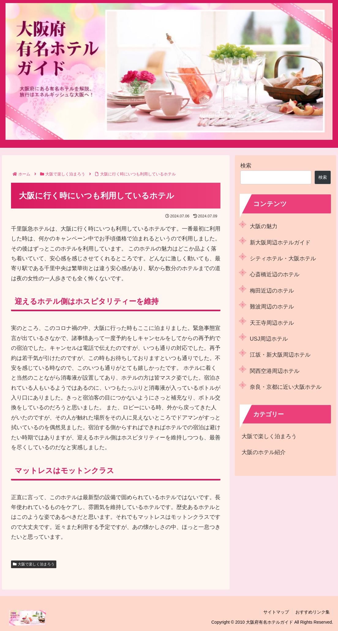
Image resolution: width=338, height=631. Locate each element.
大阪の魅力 (263, 226)
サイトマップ (276, 612)
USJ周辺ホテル (269, 339)
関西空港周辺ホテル (274, 371)
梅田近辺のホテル (272, 291)
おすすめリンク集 (312, 612)
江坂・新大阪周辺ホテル (280, 355)
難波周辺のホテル (272, 307)
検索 (245, 166)
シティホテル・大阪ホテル (283, 258)
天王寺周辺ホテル (272, 323)
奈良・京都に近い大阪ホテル (285, 387)
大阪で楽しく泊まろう (34, 564)
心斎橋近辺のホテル (274, 274)
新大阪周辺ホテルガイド (280, 242)
